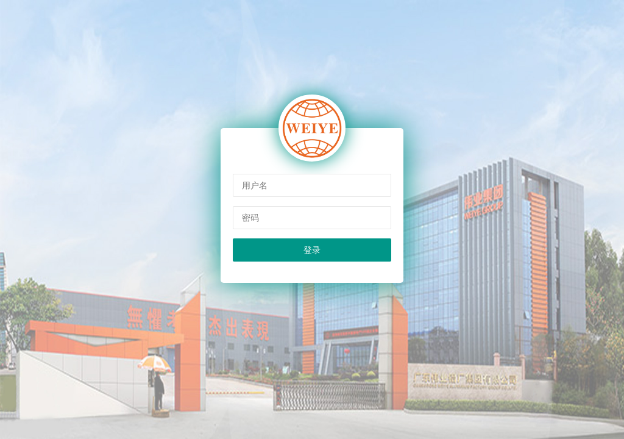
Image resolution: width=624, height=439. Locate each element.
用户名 (255, 185)
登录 (312, 250)
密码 (250, 218)
